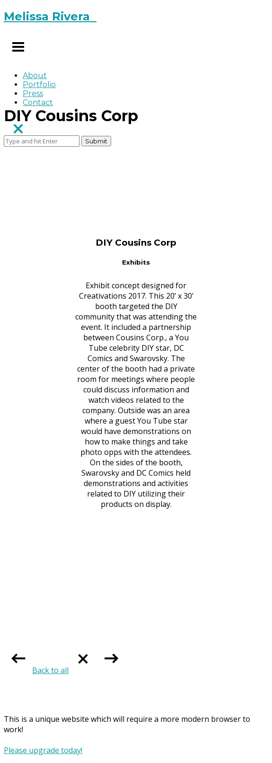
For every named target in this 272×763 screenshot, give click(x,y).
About (35, 75)
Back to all (64, 670)
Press (33, 93)
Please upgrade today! (43, 750)
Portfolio (39, 84)
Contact (38, 102)
